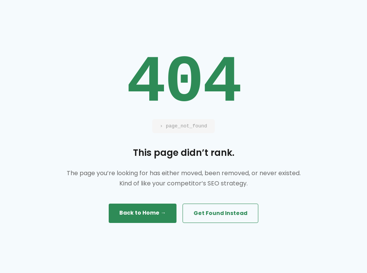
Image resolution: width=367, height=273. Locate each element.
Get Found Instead (220, 213)
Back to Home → (142, 213)
